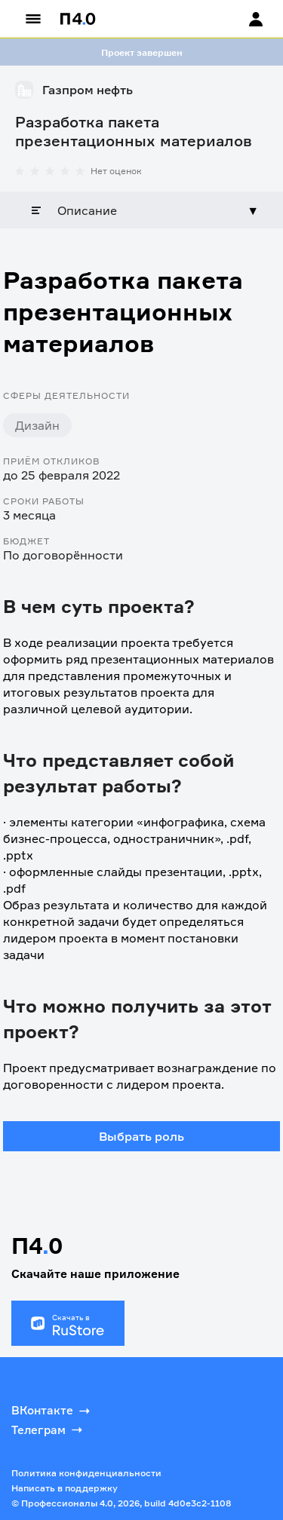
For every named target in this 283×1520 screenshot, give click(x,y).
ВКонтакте (52, 1410)
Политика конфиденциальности (86, 1473)
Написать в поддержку (64, 1488)
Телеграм (48, 1429)
